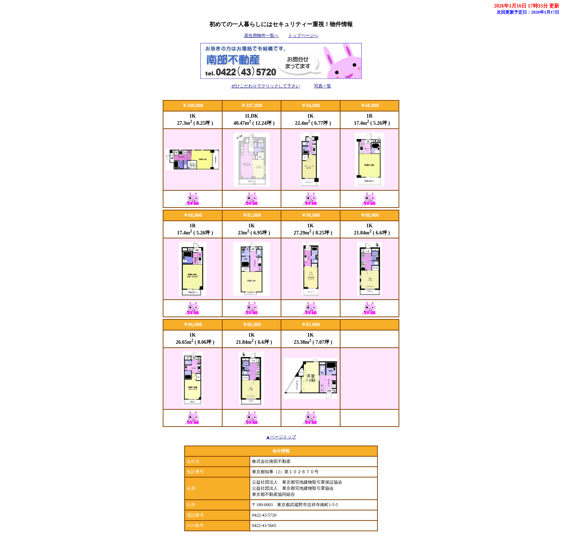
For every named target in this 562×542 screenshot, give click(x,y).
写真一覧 (322, 86)
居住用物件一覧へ (261, 35)
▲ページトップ (281, 436)
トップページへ (303, 35)
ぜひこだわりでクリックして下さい (265, 86)
